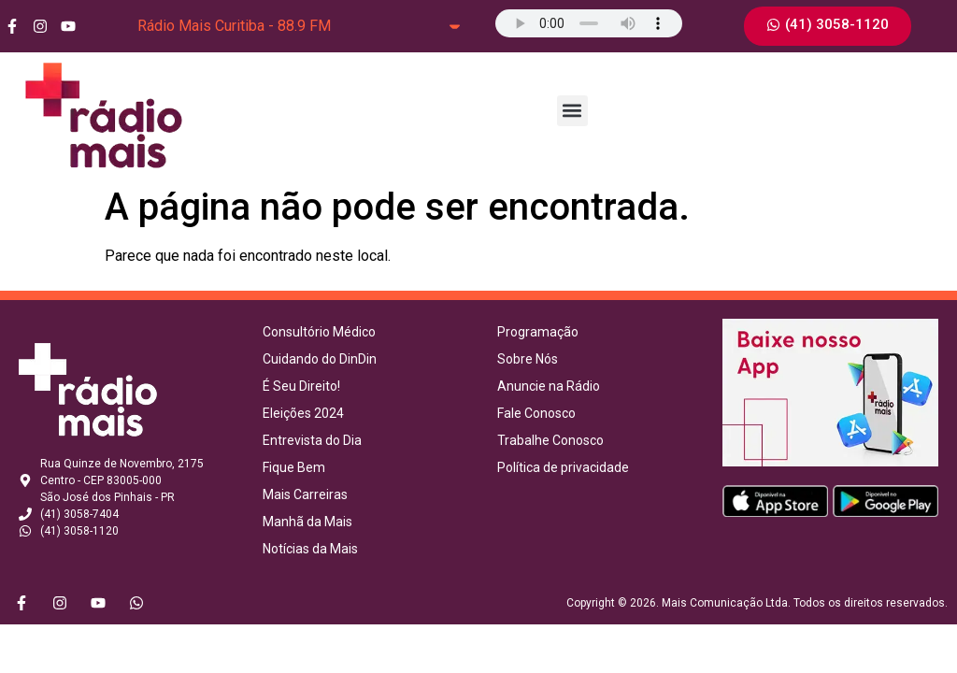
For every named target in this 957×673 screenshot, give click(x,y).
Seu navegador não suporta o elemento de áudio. (588, 23)
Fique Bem (294, 467)
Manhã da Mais (307, 521)
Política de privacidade (563, 467)
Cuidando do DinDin (320, 358)
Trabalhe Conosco (550, 440)
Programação (537, 331)
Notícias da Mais (310, 548)
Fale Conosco (536, 413)
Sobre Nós (527, 358)
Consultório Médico (319, 331)
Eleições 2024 (303, 413)
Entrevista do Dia (312, 440)
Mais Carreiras (305, 494)
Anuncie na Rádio (548, 386)
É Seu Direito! (301, 386)
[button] (572, 110)
